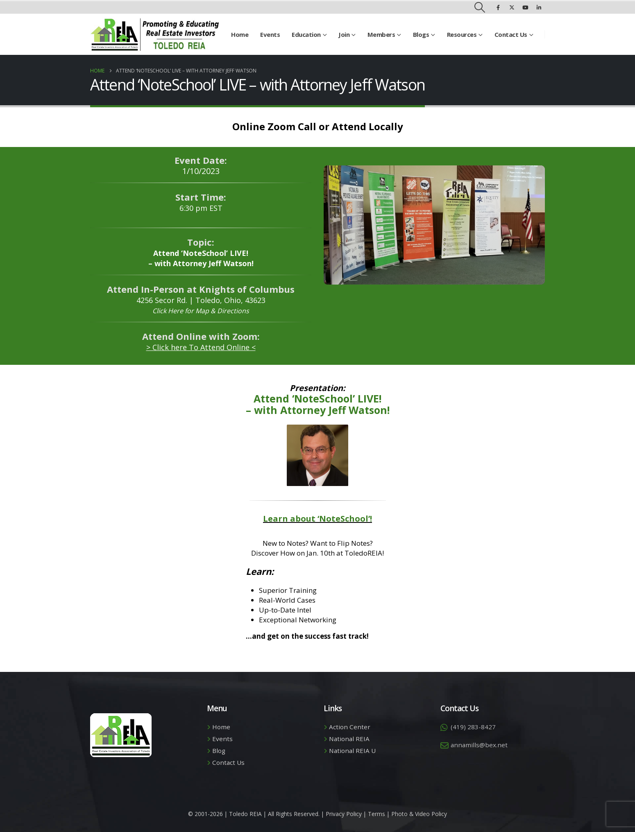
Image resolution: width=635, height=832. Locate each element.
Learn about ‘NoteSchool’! (317, 518)
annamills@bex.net (479, 745)
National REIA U (352, 750)
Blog (218, 750)
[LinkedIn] (538, 7)
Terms (376, 814)
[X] (511, 7)
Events (270, 34)
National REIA (349, 739)
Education (306, 34)
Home (239, 34)
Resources (462, 34)
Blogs (421, 34)
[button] (480, 7)
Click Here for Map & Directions (200, 310)
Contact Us (510, 34)
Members (381, 34)
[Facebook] (498, 7)
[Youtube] (525, 7)
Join (343, 34)
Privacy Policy (344, 814)
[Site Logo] (154, 34)
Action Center (349, 727)
